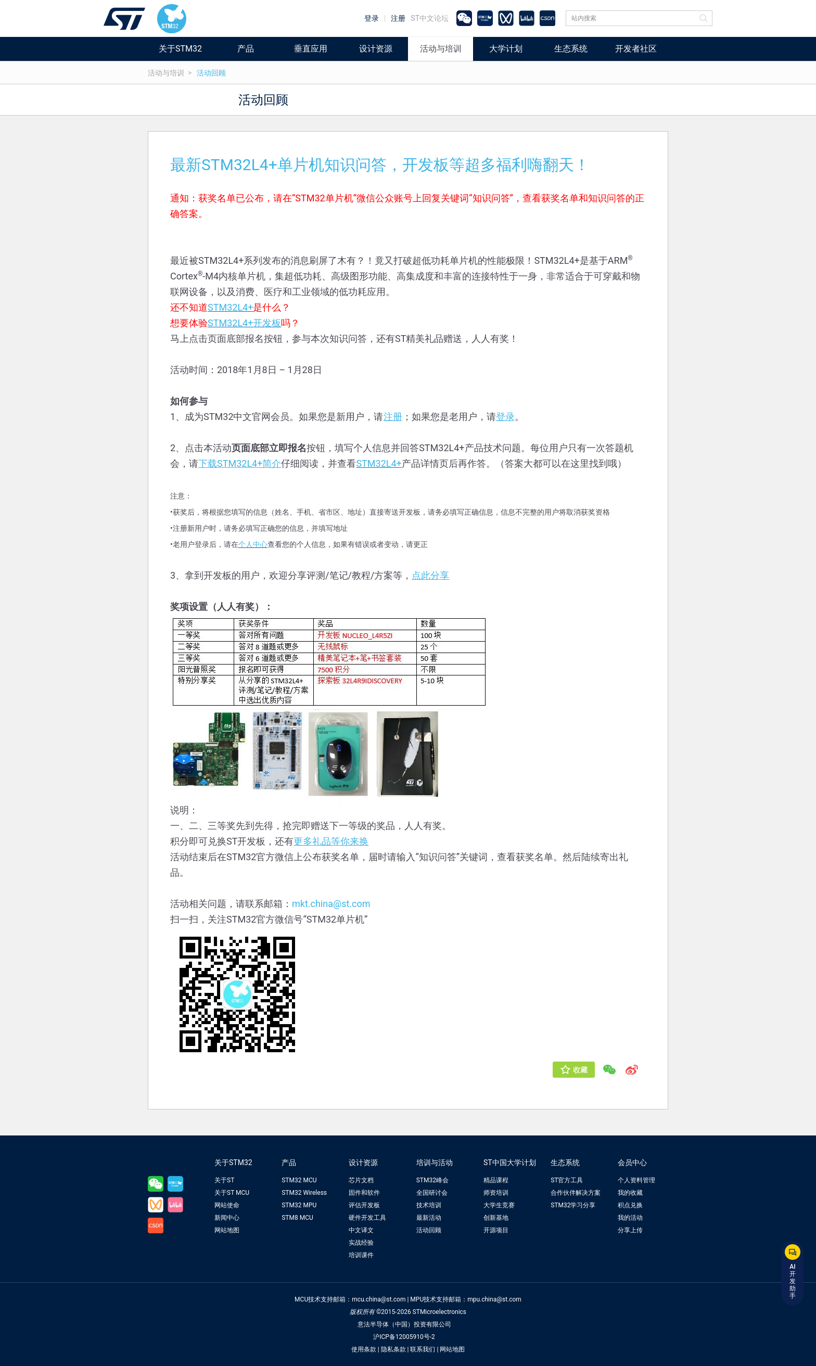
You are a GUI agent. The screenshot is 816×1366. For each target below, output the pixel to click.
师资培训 (495, 1192)
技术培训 (428, 1205)
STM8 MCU (297, 1217)
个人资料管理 (636, 1180)
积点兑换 (630, 1205)
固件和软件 (364, 1192)
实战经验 (361, 1242)
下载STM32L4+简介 (239, 463)
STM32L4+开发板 (244, 322)
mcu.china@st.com (378, 1299)
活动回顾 (211, 73)
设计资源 (375, 49)
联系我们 (422, 1349)
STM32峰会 (432, 1180)
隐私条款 (393, 1349)
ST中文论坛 (430, 18)
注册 (398, 18)
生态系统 (571, 49)
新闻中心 (226, 1217)
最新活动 (428, 1217)
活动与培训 (441, 49)
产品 (245, 49)
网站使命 (226, 1205)
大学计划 (505, 49)
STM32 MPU (299, 1205)
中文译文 (361, 1230)
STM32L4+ (230, 307)
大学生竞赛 (499, 1205)
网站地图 (226, 1230)
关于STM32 (180, 49)
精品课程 (495, 1180)
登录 (371, 18)
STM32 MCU (299, 1180)
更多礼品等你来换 (331, 841)
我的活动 (630, 1217)
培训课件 (361, 1255)
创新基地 (495, 1217)
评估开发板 (364, 1205)
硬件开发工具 (367, 1217)
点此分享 (430, 575)
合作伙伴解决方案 (576, 1192)
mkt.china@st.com (331, 903)
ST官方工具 (567, 1180)
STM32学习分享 (573, 1205)
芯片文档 (361, 1180)
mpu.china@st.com (494, 1299)
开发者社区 (636, 49)
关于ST (224, 1180)
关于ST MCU (231, 1192)
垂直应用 (310, 49)
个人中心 (252, 544)
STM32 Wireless (304, 1192)
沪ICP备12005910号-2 (404, 1337)
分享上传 (630, 1230)
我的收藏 (630, 1192)
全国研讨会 (432, 1192)
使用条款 (363, 1349)
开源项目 (495, 1230)
